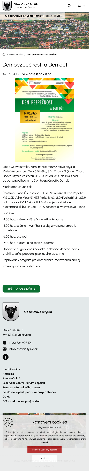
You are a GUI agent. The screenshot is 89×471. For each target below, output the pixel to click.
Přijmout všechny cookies (44, 449)
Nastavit (45, 458)
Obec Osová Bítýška (26, 6)
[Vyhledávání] (69, 6)
